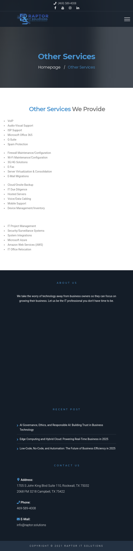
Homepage (49, 67)
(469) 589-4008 (67, 3)
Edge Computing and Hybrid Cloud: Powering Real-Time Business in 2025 (64, 439)
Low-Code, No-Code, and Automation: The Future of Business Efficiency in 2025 (67, 448)
